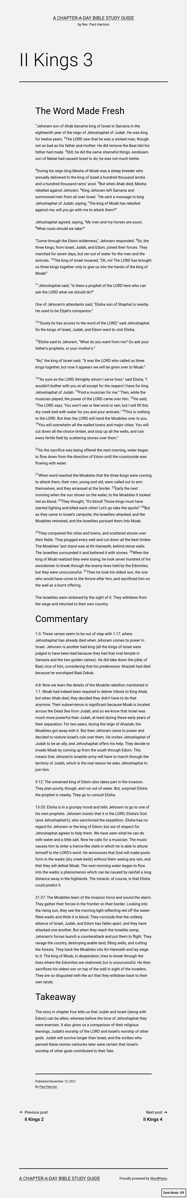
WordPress (158, 1178)
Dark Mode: (173, 1193)
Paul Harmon (48, 1087)
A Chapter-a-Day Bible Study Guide (93, 18)
